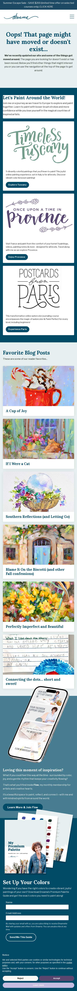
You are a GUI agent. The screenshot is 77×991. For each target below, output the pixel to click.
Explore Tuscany (17, 184)
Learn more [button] (38, 985)
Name (9, 902)
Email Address (13, 913)
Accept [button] (56, 978)
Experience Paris (17, 329)
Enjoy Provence (16, 257)
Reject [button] (20, 978)
